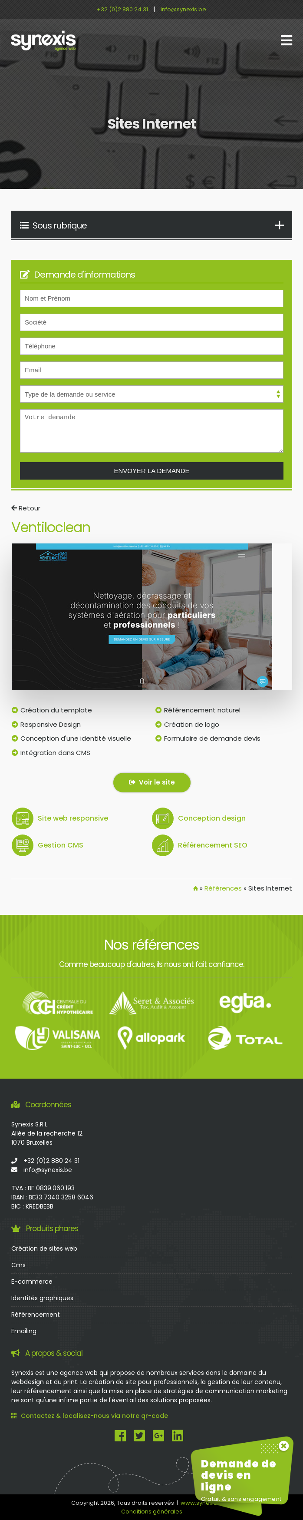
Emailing (23, 1331)
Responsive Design (50, 724)
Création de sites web (44, 1248)
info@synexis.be (183, 9)
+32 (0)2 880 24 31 (122, 9)
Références (223, 888)
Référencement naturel (202, 710)
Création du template (56, 710)
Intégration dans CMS (55, 752)
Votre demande (151, 431)
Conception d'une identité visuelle (75, 738)
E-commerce (32, 1281)
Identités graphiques (42, 1298)
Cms (18, 1265)
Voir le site (152, 782)
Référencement (35, 1314)
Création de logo (191, 724)
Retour (25, 508)
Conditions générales (151, 1511)
